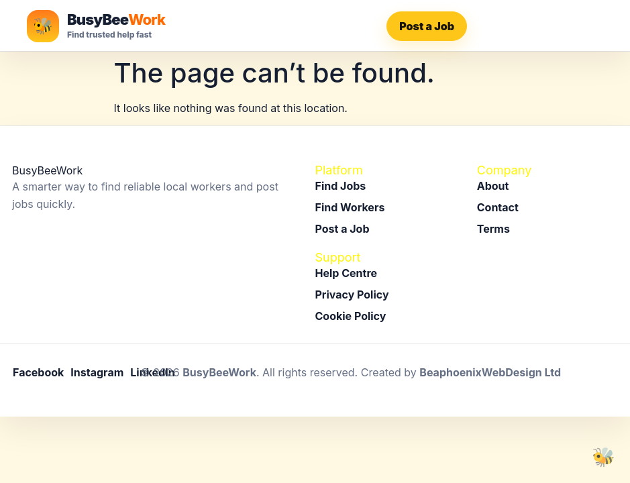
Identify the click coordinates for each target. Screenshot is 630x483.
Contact (498, 207)
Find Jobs (340, 186)
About (493, 186)
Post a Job (426, 26)
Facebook (38, 372)
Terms (493, 228)
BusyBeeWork (219, 372)
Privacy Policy (352, 294)
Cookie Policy (350, 316)
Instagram (96, 372)
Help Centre (346, 273)
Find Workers (350, 207)
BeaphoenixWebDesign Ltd (490, 372)
